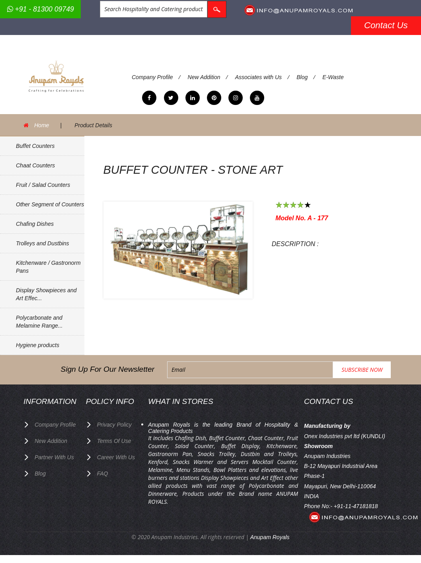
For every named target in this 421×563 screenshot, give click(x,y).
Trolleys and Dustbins (42, 243)
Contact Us (386, 25)
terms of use (114, 441)
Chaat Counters (35, 165)
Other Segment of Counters (50, 204)
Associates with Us (258, 77)
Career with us (116, 457)
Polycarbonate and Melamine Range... (39, 322)
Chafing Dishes (35, 224)
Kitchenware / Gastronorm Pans (48, 267)
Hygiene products (37, 345)
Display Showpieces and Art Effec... (46, 294)
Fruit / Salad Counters (43, 185)
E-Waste (332, 77)
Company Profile (152, 77)
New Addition (204, 77)
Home (41, 125)
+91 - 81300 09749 (40, 9)
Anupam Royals (270, 537)
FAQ (102, 473)
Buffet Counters (35, 146)
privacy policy (114, 424)
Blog (302, 77)
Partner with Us (54, 457)
